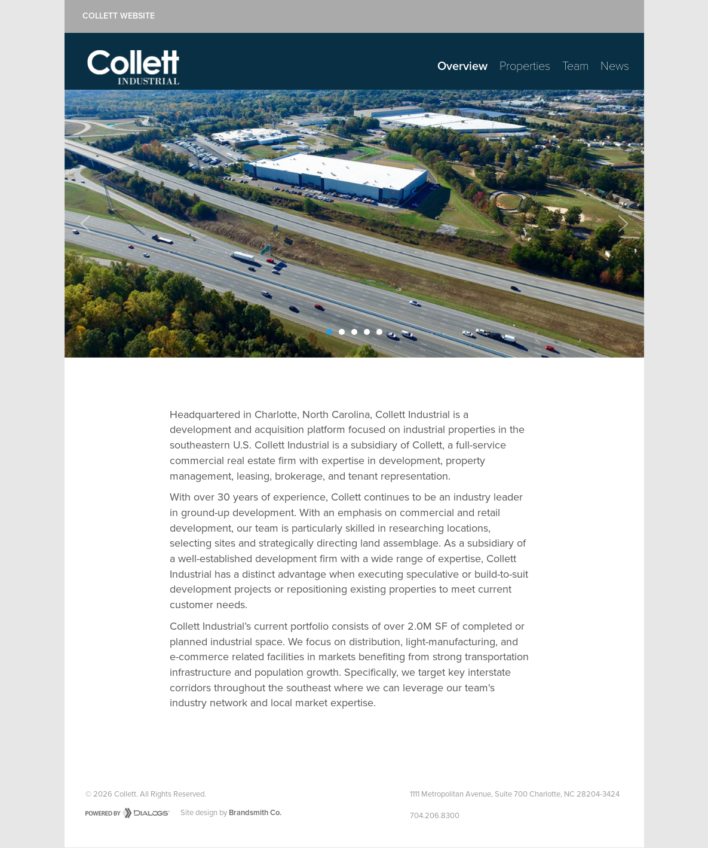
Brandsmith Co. (255, 813)
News (614, 66)
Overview (462, 66)
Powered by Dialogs (127, 813)
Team (575, 66)
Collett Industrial (133, 67)
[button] (85, 224)
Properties (524, 66)
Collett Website (118, 16)
